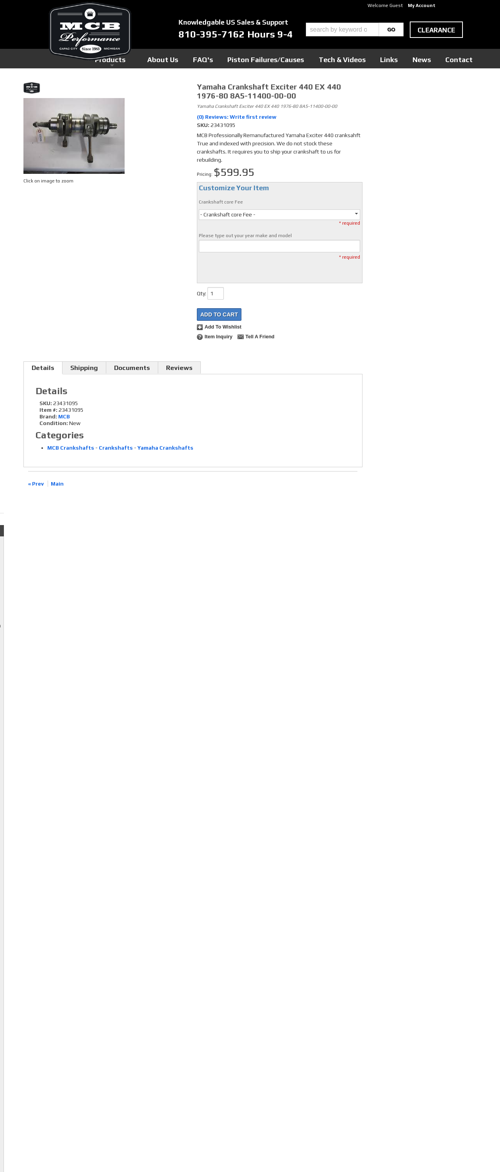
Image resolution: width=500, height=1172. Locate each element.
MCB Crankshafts (70, 448)
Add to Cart (219, 314)
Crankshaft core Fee (221, 202)
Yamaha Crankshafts (165, 448)
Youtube (194, 1078)
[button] (355, 29)
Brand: (48, 416)
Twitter (194, 1071)
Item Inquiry (218, 336)
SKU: (204, 125)
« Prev (36, 484)
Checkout (381, 89)
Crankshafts (116, 448)
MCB (64, 416)
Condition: (53, 423)
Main (57, 484)
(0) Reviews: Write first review (237, 117)
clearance (436, 30)
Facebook (195, 1063)
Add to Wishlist (223, 327)
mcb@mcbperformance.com (407, 1113)
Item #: (49, 410)
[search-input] (342, 29)
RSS (189, 1085)
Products (214, 58)
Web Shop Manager (324, 1153)
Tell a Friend (259, 336)
